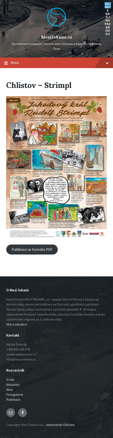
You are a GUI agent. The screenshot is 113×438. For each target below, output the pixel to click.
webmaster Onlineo (60, 425)
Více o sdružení (16, 324)
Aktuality (12, 384)
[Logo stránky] (56, 30)
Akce (9, 389)
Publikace (13, 399)
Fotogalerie (14, 394)
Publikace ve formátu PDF (32, 249)
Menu (56, 63)
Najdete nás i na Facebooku (108, 5)
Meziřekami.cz (56, 37)
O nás (10, 379)
